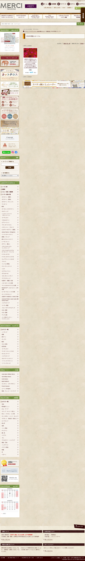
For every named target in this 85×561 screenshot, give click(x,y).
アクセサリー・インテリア (8, 440)
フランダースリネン (7, 224)
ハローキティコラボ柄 (7, 283)
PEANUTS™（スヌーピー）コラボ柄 (10, 288)
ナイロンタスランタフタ (8, 256)
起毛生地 (4, 346)
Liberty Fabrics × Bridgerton (8, 232)
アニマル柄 (4, 315)
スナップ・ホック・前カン (8, 411)
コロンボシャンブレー (7, 276)
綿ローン (4, 336)
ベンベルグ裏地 (5, 264)
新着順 (82, 43)
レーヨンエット (5, 241)
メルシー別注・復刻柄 (7, 191)
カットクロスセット (7, 294)
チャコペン (4, 430)
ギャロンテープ (5, 353)
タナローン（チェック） (8, 201)
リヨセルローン (5, 220)
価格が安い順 (66, 43)
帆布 (3, 206)
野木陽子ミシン (5, 406)
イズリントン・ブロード (8, 227)
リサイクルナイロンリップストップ (7, 247)
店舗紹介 (69, 7)
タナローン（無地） (7, 199)
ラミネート (4, 204)
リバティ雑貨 (5, 305)
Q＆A (63, 7)
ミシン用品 (4, 428)
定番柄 (3, 189)
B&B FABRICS (5, 381)
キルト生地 (4, 344)
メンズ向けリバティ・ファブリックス (7, 318)
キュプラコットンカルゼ (8, 259)
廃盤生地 (48, 31)
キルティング (5, 211)
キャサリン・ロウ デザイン (8, 383)
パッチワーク (5, 445)
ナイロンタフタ (5, 254)
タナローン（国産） (7, 197)
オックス (4, 339)
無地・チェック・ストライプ (9, 391)
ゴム (3, 437)
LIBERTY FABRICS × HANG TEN (10, 296)
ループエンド (5, 421)
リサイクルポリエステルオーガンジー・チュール (8, 251)
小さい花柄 (4, 312)
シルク (3, 268)
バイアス (4, 435)
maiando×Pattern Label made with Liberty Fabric (10, 299)
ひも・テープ (5, 409)
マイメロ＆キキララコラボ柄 (9, 285)
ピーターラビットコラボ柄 (8, 291)
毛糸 (3, 404)
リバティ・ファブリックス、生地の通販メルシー (35, 31)
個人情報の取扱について (13, 557)
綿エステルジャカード (7, 239)
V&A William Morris (6, 376)
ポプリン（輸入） (6, 244)
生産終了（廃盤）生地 (7, 280)
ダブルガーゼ (5, 273)
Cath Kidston (5, 379)
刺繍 (3, 449)
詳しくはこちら (6, 539)
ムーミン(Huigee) (6, 388)
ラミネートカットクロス (8, 351)
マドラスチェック (6, 278)
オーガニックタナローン (8, 209)
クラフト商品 (5, 447)
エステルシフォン (6, 271)
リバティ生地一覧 (6, 194)
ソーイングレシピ (6, 363)
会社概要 (3, 557)
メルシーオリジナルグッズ (8, 307)
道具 (3, 425)
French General (5, 386)
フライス (4, 261)
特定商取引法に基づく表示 (28, 557)
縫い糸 (3, 433)
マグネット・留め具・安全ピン (9, 418)
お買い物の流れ (48, 7)
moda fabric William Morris (8, 374)
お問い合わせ (40, 557)
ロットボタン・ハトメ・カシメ (9, 416)
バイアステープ (5, 303)
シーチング (4, 332)
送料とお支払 (57, 7)
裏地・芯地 (4, 442)
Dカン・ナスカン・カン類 (8, 413)
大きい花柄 (4, 310)
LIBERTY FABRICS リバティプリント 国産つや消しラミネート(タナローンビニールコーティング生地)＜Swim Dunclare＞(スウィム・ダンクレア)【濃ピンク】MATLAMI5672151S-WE (30, 63)
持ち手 (3, 423)
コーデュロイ (5, 217)
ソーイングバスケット (7, 360)
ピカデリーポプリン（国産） (9, 229)
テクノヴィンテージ (7, 266)
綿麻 (3, 334)
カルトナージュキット (7, 358)
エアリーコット (5, 222)
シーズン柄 (4, 186)
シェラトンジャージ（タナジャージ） (7, 214)
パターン (4, 454)
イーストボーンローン (7, 234)
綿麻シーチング (5, 236)
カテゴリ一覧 (5, 329)
